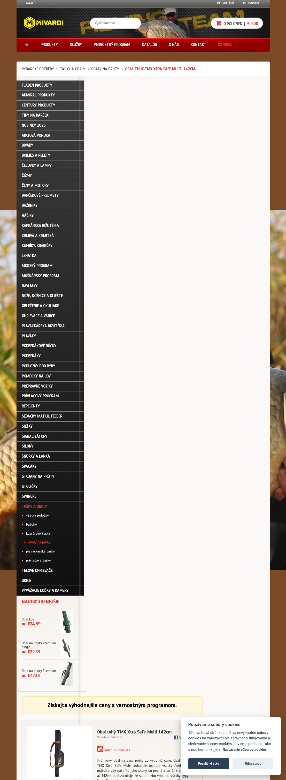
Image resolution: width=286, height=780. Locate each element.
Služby (76, 44)
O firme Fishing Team (122, 722)
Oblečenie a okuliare (40, 307)
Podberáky (31, 357)
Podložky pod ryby (38, 368)
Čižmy (27, 177)
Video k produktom (39, 750)
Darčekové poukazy (163, 715)
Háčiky (28, 217)
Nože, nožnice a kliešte (42, 297)
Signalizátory (34, 438)
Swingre (29, 498)
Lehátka (29, 257)
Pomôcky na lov (36, 378)
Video (225, 44)
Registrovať (252, 3)
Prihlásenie (33, 715)
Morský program (37, 267)
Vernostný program (112, 44)
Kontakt (198, 44)
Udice (26, 582)
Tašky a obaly (72, 69)
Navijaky (29, 287)
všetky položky (35, 517)
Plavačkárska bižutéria (43, 327)
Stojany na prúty (38, 478)
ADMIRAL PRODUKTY (38, 97)
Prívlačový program (40, 398)
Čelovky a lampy (37, 167)
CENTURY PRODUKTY (38, 107)
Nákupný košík (36, 729)
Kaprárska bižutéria (40, 227)
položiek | (237, 23)
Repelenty (31, 408)
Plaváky (29, 338)
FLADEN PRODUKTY (37, 87)
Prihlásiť (225, 3)
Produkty (49, 44)
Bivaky (27, 147)
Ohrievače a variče (38, 317)
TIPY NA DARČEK (35, 117)
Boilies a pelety (36, 157)
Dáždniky (29, 207)
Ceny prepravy (35, 757)
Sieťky (27, 428)
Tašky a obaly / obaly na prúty (111, 382)
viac (244, 166)
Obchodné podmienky (82, 715)
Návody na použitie (39, 743)
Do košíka (247, 238)
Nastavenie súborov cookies (244, 749)
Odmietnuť (253, 763)
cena (232, 213)
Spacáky (29, 468)
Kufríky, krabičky (37, 247)
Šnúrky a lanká (36, 458)
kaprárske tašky (36, 535)
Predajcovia (116, 736)
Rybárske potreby (38, 69)
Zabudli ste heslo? (39, 736)
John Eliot (72, 773)
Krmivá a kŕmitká (38, 237)
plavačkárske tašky (38, 553)
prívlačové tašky (36, 562)
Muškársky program (40, 277)
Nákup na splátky (162, 722)
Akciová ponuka (36, 137)
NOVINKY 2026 (33, 127)
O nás (174, 44)
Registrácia (34, 722)
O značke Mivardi (120, 729)
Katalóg (31, 3)
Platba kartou (159, 729)
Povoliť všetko (208, 763)
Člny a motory (35, 187)
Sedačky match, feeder (42, 418)
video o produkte (175, 136)
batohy (29, 526)
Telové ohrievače (37, 572)
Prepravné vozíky (37, 388)
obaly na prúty (105, 69)
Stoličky (29, 488)
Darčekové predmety (40, 197)
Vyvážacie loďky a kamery (45, 592)
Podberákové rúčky (39, 347)
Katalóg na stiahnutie (123, 715)
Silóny (27, 448)
